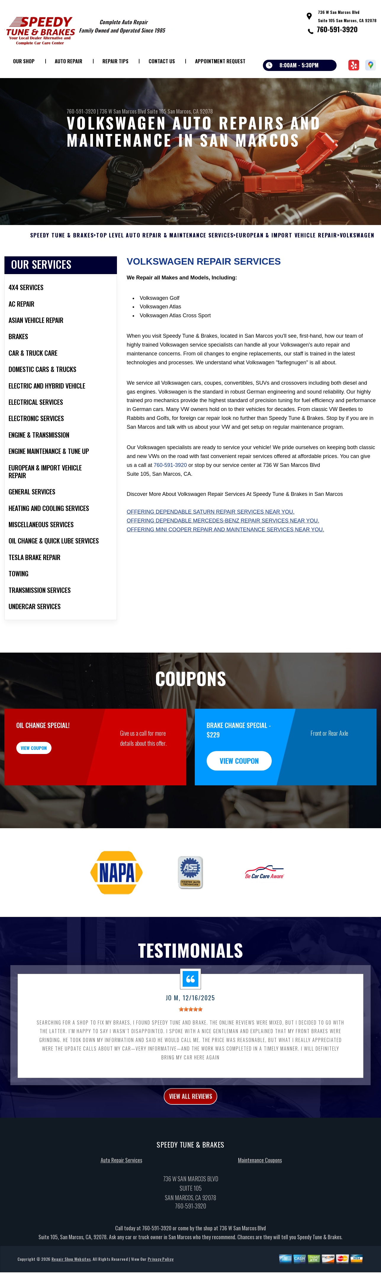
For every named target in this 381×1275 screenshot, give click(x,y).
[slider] (190, 1038)
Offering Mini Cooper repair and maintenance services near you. (225, 558)
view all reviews (190, 1126)
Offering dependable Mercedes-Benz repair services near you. (223, 549)
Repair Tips (115, 61)
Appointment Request (220, 61)
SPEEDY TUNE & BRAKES (62, 264)
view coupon (48, 780)
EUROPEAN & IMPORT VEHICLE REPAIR (286, 264)
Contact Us (162, 61)
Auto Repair (68, 61)
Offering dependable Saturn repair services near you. (211, 541)
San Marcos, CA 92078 (190, 111)
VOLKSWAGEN (357, 264)
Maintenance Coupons (260, 1191)
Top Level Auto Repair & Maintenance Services (164, 264)
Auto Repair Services (121, 1191)
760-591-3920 (337, 29)
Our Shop (24, 61)
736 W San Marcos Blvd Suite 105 (132, 111)
